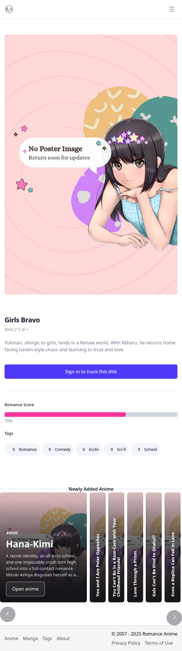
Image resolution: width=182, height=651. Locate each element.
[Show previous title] (7, 614)
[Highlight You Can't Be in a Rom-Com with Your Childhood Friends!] (116, 547)
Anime (11, 638)
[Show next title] (174, 618)
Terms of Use (159, 643)
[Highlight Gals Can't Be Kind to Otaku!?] (154, 547)
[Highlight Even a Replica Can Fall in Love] (173, 547)
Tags (47, 638)
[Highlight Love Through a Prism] (135, 547)
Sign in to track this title (91, 371)
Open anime (25, 589)
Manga (30, 638)
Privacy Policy (125, 643)
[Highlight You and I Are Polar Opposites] (98, 547)
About (63, 638)
